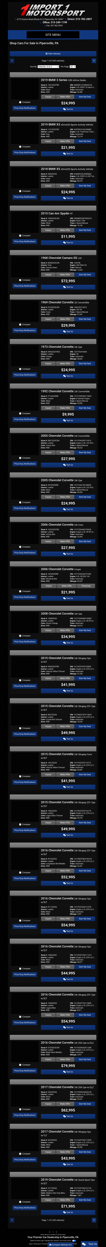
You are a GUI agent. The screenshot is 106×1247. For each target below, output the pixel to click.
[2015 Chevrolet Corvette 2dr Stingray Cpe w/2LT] (25, 667)
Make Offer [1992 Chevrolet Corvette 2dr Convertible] (65, 408)
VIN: (71, 85)
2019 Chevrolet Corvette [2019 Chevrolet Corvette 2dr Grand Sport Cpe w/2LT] (68, 1181)
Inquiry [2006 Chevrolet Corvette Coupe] (49, 586)
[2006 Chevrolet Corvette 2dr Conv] (25, 533)
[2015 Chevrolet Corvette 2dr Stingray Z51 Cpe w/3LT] (25, 715)
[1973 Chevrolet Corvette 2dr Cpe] (25, 355)
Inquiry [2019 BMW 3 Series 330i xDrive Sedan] (48, 97)
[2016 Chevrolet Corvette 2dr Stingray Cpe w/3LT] (25, 907)
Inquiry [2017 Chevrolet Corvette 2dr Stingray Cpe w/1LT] (48, 1152)
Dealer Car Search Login (37, 1240)
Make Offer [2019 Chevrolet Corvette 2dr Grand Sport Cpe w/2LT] (65, 1200)
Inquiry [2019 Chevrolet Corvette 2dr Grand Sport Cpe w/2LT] (48, 1200)
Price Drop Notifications (24, 108)
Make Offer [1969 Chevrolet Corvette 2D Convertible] (65, 319)
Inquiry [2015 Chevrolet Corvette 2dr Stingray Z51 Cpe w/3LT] (48, 726)
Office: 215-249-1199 (55, 22)
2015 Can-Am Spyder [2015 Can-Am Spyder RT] (57, 213)
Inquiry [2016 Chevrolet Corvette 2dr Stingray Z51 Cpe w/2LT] (48, 1015)
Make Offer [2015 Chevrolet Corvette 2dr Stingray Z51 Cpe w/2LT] (65, 822)
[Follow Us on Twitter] (53, 1232)
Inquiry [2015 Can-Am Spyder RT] (48, 230)
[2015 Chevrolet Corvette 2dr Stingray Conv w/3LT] (25, 763)
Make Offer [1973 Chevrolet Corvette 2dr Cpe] (65, 363)
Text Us (68, 109)
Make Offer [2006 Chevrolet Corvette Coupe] (67, 586)
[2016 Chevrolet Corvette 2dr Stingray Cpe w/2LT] (25, 955)
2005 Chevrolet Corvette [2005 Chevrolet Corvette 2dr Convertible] (65, 435)
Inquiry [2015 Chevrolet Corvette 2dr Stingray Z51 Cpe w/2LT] (48, 822)
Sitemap (56, 1240)
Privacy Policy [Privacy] (62, 1234)
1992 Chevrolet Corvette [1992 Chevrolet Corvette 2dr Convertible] (65, 391)
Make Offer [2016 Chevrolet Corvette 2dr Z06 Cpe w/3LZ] (65, 1059)
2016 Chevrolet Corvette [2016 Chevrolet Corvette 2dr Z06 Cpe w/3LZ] (67, 1042)
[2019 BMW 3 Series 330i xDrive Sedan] (25, 89)
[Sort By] (48, 66)
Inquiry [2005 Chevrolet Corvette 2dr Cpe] (48, 497)
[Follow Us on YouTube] (56, 1232)
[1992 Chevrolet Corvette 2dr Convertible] (25, 400)
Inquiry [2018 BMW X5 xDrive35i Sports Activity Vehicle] (48, 186)
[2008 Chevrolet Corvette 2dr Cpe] (25, 622)
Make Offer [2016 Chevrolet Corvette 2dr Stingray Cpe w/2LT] (65, 967)
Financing (86, 586)
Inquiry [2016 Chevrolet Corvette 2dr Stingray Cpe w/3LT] (48, 919)
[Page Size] (73, 66)
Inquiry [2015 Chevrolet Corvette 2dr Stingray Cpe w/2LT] (48, 678)
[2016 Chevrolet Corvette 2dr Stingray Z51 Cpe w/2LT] (25, 1003)
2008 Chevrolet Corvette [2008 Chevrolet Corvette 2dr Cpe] (61, 613)
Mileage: (73, 92)
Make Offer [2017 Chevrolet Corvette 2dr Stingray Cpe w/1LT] (65, 1152)
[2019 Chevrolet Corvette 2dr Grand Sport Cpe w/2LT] (25, 1188)
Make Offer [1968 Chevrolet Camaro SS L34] (65, 274)
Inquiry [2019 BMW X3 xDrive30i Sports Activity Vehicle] (48, 141)
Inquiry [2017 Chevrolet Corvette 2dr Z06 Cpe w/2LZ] (48, 1104)
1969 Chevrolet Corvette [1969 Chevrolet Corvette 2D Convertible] (65, 302)
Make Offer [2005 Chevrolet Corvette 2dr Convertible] (65, 452)
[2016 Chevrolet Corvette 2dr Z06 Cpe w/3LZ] (25, 1051)
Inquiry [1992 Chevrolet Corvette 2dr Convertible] (48, 408)
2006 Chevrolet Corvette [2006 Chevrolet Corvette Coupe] (61, 569)
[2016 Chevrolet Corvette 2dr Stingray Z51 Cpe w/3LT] (25, 859)
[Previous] (12, 60)
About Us (47, 1234)
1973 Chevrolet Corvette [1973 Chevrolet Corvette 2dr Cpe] (61, 347)
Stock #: (44, 85)
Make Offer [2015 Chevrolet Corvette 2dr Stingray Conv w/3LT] (65, 774)
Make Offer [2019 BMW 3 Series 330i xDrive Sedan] (65, 97)
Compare (26, 102)
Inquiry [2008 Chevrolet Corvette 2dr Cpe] (48, 630)
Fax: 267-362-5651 (54, 25)
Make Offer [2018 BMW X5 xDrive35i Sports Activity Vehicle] (65, 186)
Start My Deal (85, 97)
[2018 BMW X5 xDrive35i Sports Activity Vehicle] (25, 178)
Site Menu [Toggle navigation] (53, 35)
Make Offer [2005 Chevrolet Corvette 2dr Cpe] (65, 497)
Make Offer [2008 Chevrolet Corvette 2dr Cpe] (65, 630)
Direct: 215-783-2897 (80, 19)
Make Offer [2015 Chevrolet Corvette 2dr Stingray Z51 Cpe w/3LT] (65, 726)
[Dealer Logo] (53, 10)
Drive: (43, 92)
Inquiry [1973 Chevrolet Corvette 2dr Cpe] (48, 363)
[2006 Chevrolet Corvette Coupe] (25, 578)
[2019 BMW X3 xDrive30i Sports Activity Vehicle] (25, 133)
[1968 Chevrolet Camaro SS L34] (25, 266)
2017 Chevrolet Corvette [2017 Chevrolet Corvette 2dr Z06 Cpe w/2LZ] (67, 1087)
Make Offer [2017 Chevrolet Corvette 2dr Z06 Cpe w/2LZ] (65, 1104)
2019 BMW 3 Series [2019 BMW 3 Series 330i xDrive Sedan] (63, 80)
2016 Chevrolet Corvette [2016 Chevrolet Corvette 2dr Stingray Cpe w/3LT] (66, 900)
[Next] (94, 60)
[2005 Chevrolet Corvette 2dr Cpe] (25, 489)
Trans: (72, 90)
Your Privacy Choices (68, 1240)
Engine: (73, 87)
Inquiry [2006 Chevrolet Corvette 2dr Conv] (48, 541)
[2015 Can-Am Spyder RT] (25, 222)
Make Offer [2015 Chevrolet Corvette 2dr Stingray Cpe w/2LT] (65, 678)
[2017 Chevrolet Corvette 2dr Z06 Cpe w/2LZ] (25, 1096)
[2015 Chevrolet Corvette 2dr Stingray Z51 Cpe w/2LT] (25, 811)
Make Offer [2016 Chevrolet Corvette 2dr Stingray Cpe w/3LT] (65, 919)
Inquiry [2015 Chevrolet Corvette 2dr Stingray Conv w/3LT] (48, 774)
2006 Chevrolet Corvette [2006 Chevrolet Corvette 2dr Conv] (62, 524)
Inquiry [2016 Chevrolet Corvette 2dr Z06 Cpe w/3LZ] (48, 1059)
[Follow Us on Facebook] (50, 1232)
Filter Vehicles (53, 54)
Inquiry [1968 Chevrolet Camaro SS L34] (48, 274)
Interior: (44, 87)
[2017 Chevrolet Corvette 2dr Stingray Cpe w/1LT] (25, 1140)
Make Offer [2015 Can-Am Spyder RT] (65, 230)
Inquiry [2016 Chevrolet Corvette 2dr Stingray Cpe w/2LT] (48, 967)
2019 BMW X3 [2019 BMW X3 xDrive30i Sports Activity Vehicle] (67, 124)
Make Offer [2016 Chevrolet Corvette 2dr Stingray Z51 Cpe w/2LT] (65, 1015)
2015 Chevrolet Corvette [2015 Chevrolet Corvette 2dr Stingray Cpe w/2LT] (66, 659)
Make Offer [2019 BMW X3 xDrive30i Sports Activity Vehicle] (65, 141)
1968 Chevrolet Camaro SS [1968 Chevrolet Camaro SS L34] (61, 258)
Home (42, 1234)
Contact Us (54, 1234)
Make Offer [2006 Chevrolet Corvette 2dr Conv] (65, 541)
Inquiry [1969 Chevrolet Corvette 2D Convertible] (48, 319)
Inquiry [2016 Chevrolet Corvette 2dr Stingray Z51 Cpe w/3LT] (48, 871)
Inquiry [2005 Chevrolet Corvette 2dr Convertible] (48, 452)
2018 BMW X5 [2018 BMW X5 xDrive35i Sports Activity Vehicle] (67, 169)
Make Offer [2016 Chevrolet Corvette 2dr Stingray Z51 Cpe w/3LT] (65, 871)
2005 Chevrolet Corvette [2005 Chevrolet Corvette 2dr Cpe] (61, 480)
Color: (43, 90)
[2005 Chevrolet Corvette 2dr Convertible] (25, 444)
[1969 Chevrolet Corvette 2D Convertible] (25, 311)
